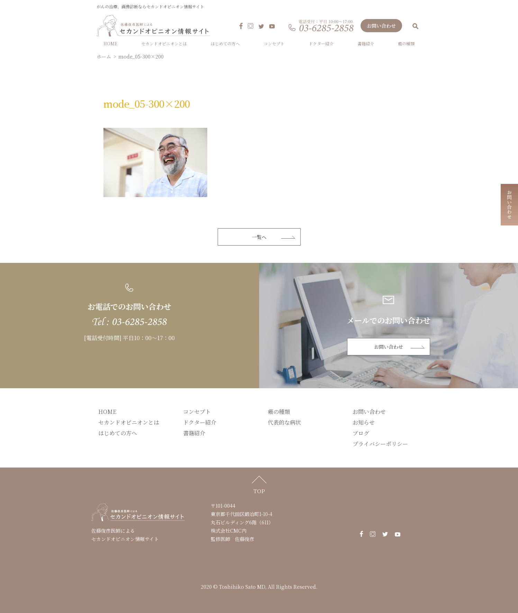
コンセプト (274, 44)
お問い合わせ (381, 26)
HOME (110, 44)
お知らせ (364, 423)
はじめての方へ (225, 44)
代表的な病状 (284, 423)
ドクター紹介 (321, 44)
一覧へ (259, 237)
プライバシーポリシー (380, 444)
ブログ (361, 434)
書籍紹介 (365, 44)
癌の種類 (406, 44)
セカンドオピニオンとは (164, 44)
